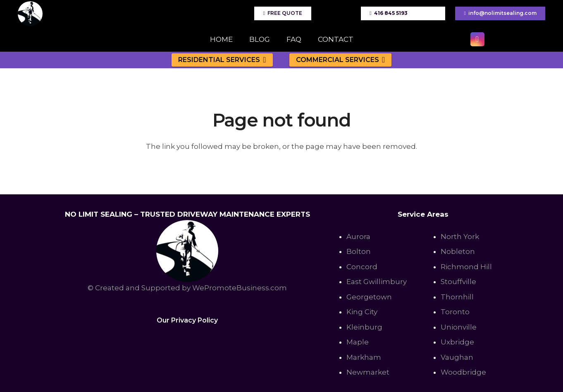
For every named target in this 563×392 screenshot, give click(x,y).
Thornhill (457, 297)
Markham (363, 357)
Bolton (358, 251)
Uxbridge (457, 342)
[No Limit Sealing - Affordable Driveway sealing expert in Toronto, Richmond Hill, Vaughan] (30, 13)
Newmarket (367, 372)
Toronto (455, 312)
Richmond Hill (466, 267)
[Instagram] (477, 39)
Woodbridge (463, 372)
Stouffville (458, 281)
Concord (361, 267)
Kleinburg (364, 327)
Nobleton (458, 251)
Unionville (459, 327)
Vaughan (457, 357)
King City (361, 312)
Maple (357, 342)
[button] (263, 60)
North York (460, 236)
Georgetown (369, 297)
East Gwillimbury (376, 281)
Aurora (358, 236)
